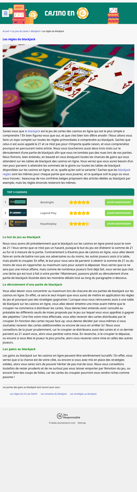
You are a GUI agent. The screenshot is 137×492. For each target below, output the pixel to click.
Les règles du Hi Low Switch (23, 393)
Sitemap (82, 422)
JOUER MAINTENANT (119, 202)
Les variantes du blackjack (54, 393)
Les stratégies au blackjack (83, 393)
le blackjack (32, 131)
